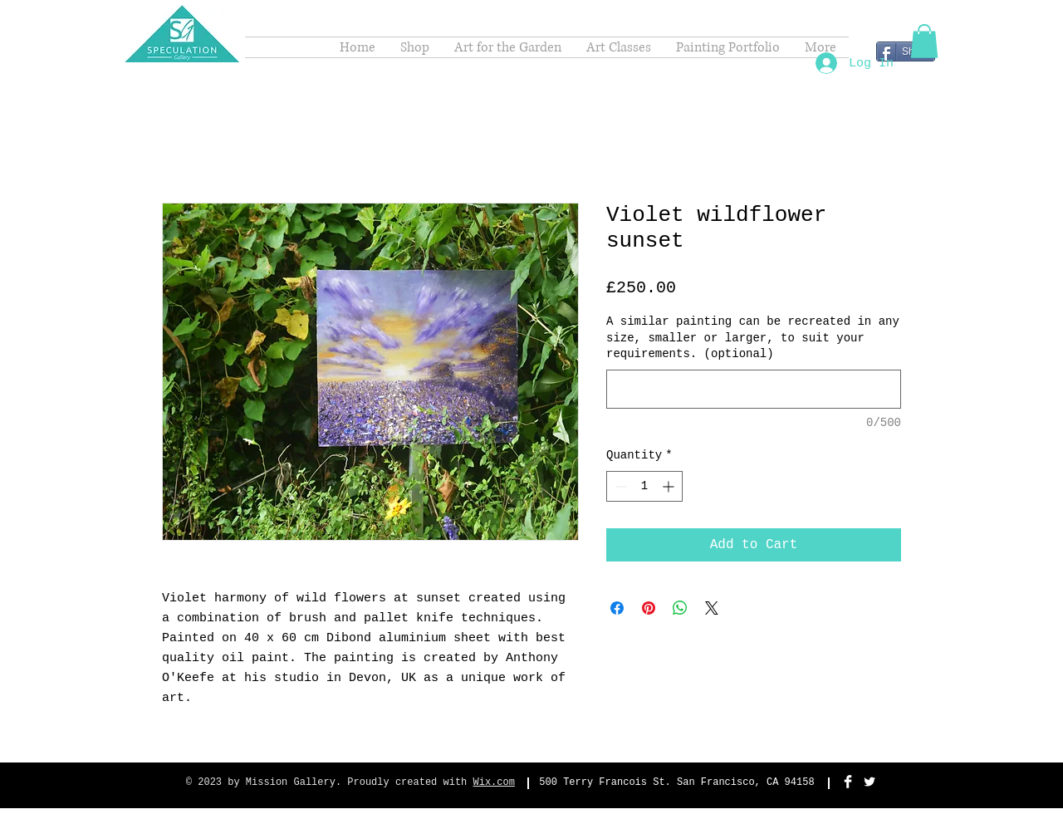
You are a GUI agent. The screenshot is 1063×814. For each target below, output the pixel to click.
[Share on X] (712, 608)
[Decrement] (619, 486)
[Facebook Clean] (848, 781)
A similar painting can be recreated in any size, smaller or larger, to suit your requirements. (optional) (752, 337)
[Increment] (669, 486)
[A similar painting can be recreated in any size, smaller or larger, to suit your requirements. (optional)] (753, 389)
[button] (924, 41)
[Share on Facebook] (617, 608)
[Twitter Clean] (869, 781)
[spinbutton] (644, 486)
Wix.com (494, 782)
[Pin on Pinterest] (649, 608)
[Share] (905, 51)
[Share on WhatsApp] (680, 608)
